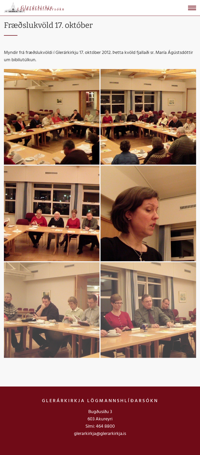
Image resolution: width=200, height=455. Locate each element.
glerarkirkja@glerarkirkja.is (100, 434)
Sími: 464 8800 (100, 426)
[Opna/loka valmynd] (192, 8)
